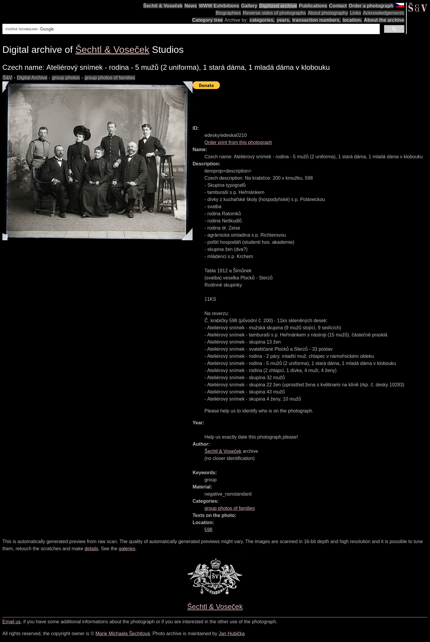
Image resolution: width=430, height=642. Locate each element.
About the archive (384, 20)
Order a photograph (371, 5)
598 (208, 529)
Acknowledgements (383, 12)
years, (283, 20)
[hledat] (190, 29)
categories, (262, 20)
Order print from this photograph (238, 142)
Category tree (207, 20)
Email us (11, 621)
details (91, 548)
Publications (313, 5)
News (191, 5)
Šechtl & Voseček (162, 5)
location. (352, 20)
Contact (338, 5)
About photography (328, 12)
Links (355, 12)
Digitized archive (278, 5)
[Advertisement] (301, 104)
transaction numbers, (316, 20)
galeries (127, 548)
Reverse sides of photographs (274, 12)
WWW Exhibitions (219, 5)
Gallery (249, 5)
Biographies (228, 12)
